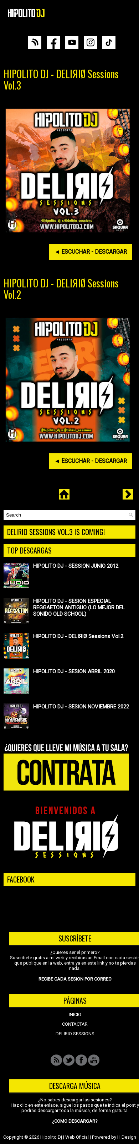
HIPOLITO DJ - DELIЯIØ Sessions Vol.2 (61, 288)
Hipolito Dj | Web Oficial (64, 1137)
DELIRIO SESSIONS (75, 1033)
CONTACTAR (75, 1024)
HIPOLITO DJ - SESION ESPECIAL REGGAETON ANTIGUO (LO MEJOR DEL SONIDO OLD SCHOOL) (79, 607)
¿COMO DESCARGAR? (75, 1121)
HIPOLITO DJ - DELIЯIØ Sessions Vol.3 (61, 79)
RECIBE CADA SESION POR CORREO (75, 979)
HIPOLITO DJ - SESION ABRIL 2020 (74, 671)
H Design (126, 1137)
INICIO (75, 1014)
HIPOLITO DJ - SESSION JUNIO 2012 (75, 566)
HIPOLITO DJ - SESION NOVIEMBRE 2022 (81, 706)
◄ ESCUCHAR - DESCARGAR (90, 251)
